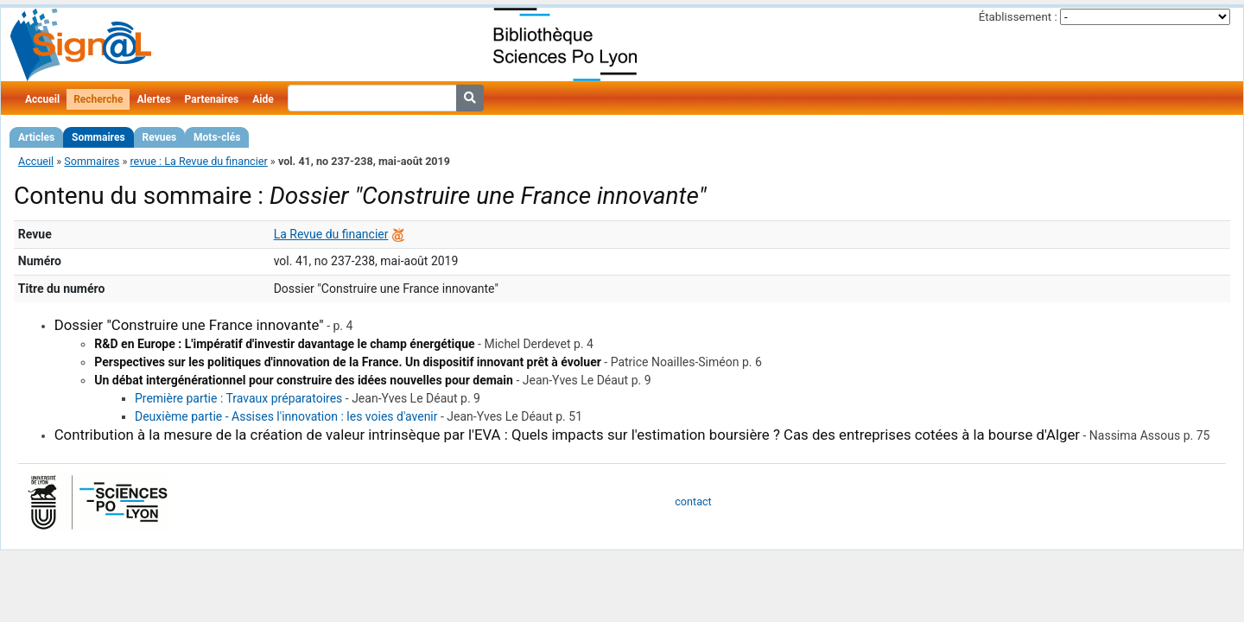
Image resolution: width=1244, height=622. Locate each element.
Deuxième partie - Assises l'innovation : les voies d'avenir (286, 416)
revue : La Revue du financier (198, 161)
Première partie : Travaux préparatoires (238, 398)
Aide (262, 99)
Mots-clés (217, 137)
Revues (160, 137)
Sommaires (98, 137)
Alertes (153, 99)
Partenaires (212, 99)
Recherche (98, 99)
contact (693, 501)
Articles (36, 137)
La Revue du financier (331, 234)
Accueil (42, 99)
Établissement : (1018, 16)
